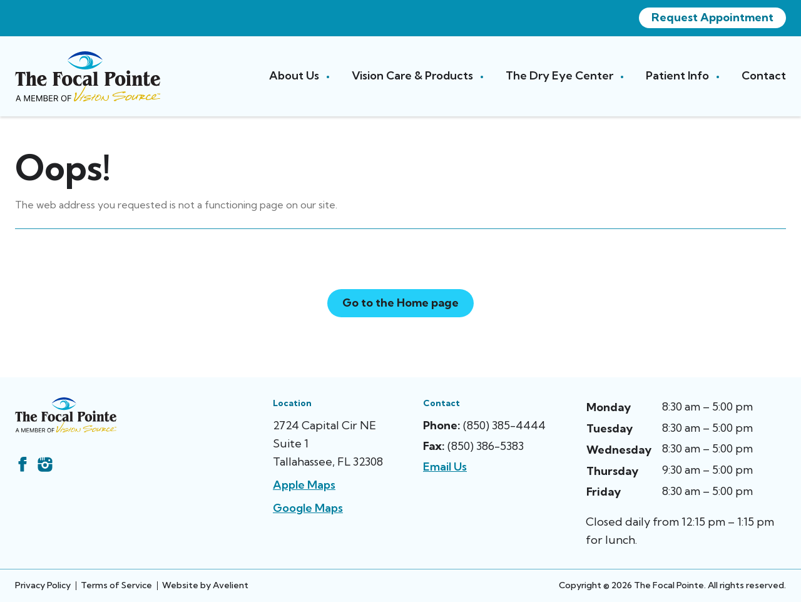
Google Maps (308, 508)
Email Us (445, 466)
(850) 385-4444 (504, 425)
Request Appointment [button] (712, 17)
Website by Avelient (205, 585)
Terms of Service (116, 585)
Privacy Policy (43, 585)
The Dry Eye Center (561, 75)
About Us (295, 75)
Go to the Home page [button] (400, 302)
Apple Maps (304, 484)
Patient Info (679, 75)
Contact (764, 75)
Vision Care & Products (414, 75)
